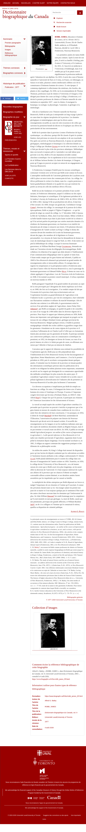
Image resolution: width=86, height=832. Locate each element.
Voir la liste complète (10, 177)
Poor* (38, 398)
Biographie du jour (11, 117)
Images (8, 50)
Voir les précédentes (13, 138)
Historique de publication (14, 83)
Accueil (15, 3)
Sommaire (7, 39)
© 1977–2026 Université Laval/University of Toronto (64, 600)
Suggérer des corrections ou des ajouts (55, 815)
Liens (44, 819)
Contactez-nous (68, 3)
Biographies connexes (13, 73)
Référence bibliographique (11, 54)
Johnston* (34, 309)
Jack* (32, 504)
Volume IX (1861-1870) (10, 8)
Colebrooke (66, 246)
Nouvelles (25, 3)
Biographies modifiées (13, 112)
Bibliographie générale (75, 597)
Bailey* (37, 547)
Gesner (55, 146)
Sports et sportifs (11, 155)
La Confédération (12, 165)
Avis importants (76, 815)
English (7, 3)
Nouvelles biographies (13, 107)
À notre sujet (38, 3)
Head (64, 271)
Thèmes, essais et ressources (11, 150)
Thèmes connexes (11, 68)
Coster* (33, 207)
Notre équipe (53, 3)
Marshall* (48, 416)
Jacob (32, 459)
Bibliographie (10, 46)
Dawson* (50, 496)
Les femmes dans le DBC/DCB (13, 170)
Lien (46, 69)
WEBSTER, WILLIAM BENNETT (18, 124)
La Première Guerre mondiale (13, 160)
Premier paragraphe (13, 43)
